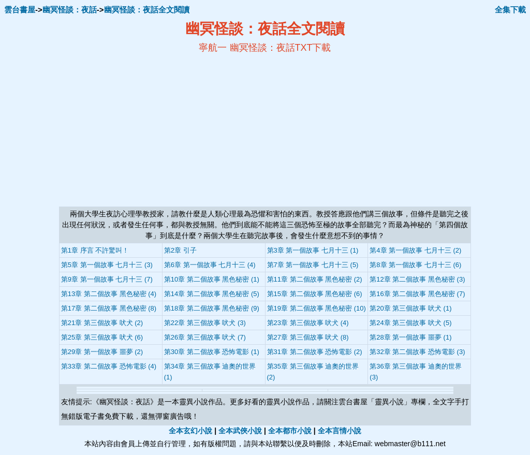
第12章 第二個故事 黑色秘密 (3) (417, 279)
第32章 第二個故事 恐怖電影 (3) (417, 352)
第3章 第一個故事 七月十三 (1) (313, 250)
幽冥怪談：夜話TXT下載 (280, 47)
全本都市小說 (290, 431)
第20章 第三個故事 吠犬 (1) (410, 308)
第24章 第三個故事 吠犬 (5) (410, 323)
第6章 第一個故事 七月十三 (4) (210, 265)
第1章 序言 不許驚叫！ (95, 250)
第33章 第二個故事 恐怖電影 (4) (108, 366)
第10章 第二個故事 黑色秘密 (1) (211, 279)
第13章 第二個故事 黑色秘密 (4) (108, 294)
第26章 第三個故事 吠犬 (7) (205, 337)
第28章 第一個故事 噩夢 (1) (410, 337)
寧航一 (213, 47)
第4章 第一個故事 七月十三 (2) (415, 250)
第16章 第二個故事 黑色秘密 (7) (417, 294)
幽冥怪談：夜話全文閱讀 (146, 9)
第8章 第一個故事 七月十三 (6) (415, 265)
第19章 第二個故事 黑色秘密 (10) (316, 308)
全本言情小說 (339, 431)
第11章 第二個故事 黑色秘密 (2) (314, 279)
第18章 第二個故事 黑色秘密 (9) (211, 308)
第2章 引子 (180, 250)
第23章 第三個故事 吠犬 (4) (308, 323)
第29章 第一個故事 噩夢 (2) (102, 352)
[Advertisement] (165, 129)
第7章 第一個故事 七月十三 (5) (313, 265)
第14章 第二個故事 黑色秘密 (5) (211, 294)
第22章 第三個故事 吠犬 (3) (205, 323)
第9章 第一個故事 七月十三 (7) (107, 279)
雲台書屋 (19, 9)
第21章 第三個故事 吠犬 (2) (102, 323)
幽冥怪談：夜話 (69, 9)
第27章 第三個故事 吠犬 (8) (308, 337)
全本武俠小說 (240, 431)
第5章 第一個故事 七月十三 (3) (107, 265)
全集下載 (510, 9)
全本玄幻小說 (190, 431)
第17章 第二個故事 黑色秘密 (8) (108, 308)
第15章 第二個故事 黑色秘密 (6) (314, 294)
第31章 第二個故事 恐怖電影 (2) (314, 352)
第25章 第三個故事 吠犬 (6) (102, 337)
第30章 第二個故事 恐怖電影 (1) (211, 352)
